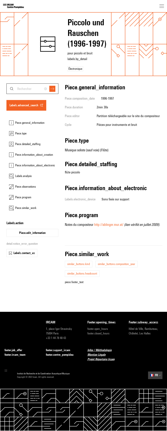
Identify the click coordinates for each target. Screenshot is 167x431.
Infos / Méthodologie (101, 350)
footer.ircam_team (17, 355)
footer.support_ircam (60, 350)
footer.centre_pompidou (62, 355)
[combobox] (32, 88)
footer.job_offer (16, 350)
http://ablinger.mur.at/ (108, 224)
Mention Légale (98, 355)
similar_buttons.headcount (82, 273)
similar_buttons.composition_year (116, 264)
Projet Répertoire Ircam (103, 359)
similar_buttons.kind (78, 264)
